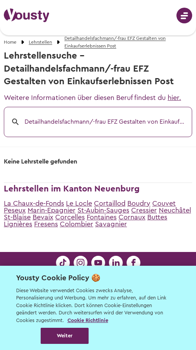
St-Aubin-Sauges (103, 210)
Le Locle (79, 203)
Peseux (15, 210)
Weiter (64, 335)
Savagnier (111, 224)
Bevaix (43, 217)
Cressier (144, 210)
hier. (174, 97)
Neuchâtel (175, 210)
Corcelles (70, 217)
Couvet (164, 203)
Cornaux (132, 217)
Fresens (46, 224)
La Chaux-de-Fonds (34, 203)
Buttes (157, 217)
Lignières (18, 224)
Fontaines (102, 217)
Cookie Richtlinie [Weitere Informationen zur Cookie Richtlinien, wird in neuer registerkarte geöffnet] (88, 320)
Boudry (138, 203)
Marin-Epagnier (52, 210)
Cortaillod (109, 203)
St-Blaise (17, 217)
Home (10, 42)
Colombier (76, 224)
